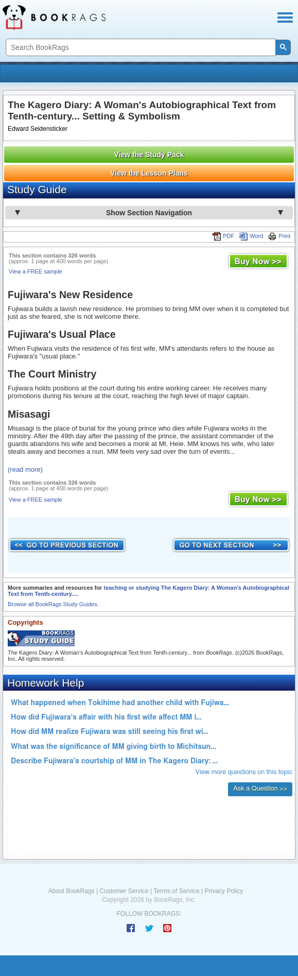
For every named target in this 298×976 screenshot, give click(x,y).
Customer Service (123, 891)
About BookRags (71, 891)
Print (279, 236)
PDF (223, 236)
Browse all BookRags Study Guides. (53, 604)
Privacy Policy (223, 891)
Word (251, 236)
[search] (140, 48)
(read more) (25, 469)
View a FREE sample (35, 271)
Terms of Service (176, 891)
